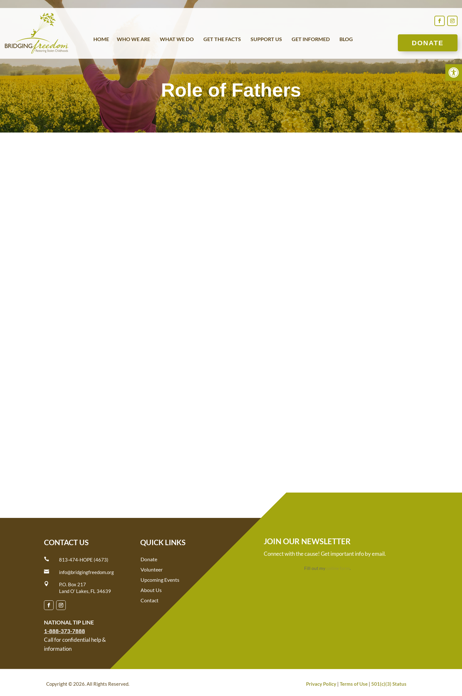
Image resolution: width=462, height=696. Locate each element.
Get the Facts (222, 39)
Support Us (266, 39)
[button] (453, 72)
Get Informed (311, 39)
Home (101, 39)
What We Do (177, 39)
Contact (149, 600)
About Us (151, 590)
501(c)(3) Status (388, 684)
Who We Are (133, 39)
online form (338, 568)
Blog (346, 39)
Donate (427, 43)
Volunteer (152, 569)
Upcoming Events (160, 580)
